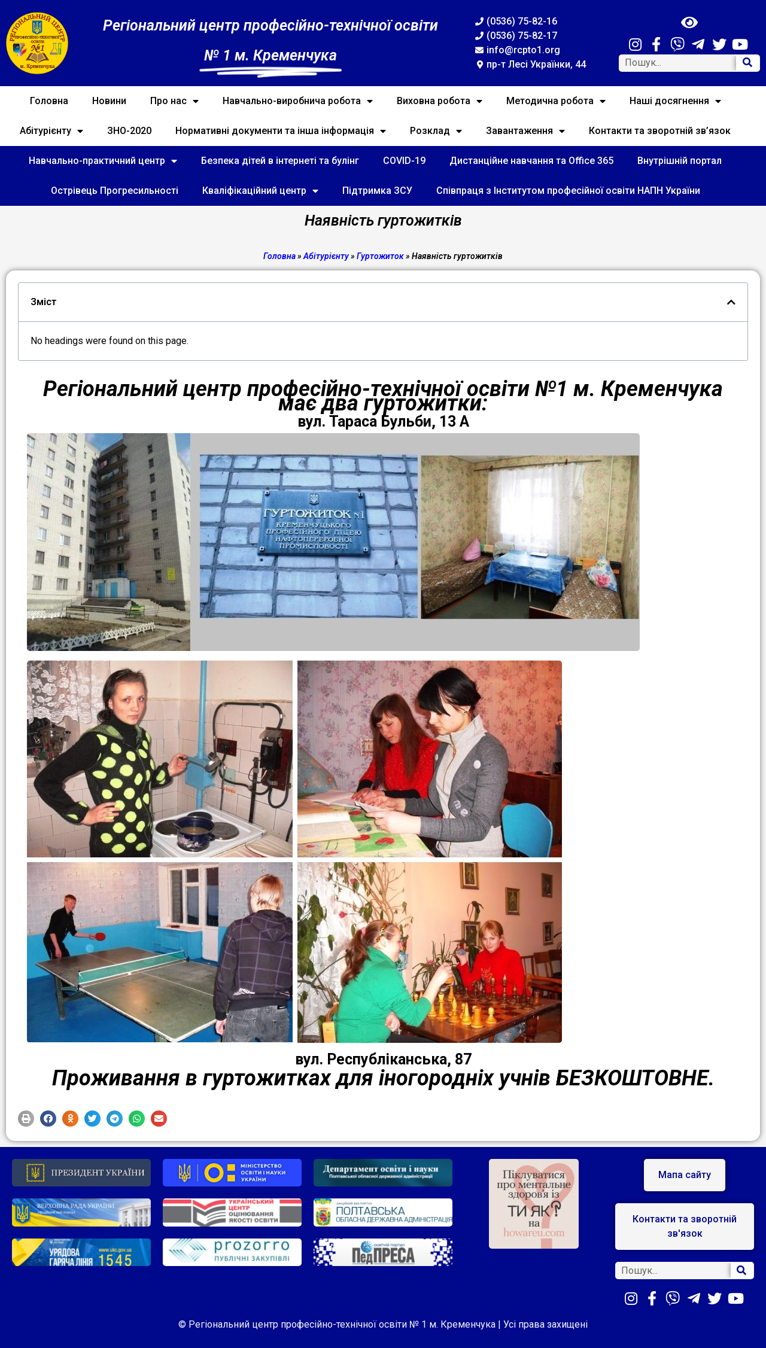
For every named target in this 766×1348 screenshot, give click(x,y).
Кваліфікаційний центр (260, 191)
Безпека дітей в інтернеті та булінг (280, 160)
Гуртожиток (380, 256)
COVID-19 (404, 160)
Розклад (436, 131)
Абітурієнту (51, 131)
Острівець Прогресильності (114, 190)
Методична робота (556, 101)
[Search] (747, 63)
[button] (26, 1118)
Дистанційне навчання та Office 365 (531, 160)
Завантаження (525, 131)
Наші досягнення (675, 101)
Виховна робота (439, 101)
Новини (109, 100)
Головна (49, 100)
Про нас (174, 101)
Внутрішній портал (679, 160)
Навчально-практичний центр (103, 161)
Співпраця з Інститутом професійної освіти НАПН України (568, 190)
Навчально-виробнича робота (298, 101)
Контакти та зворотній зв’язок (660, 130)
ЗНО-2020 (129, 130)
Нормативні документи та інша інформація (280, 131)
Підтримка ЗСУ (377, 190)
